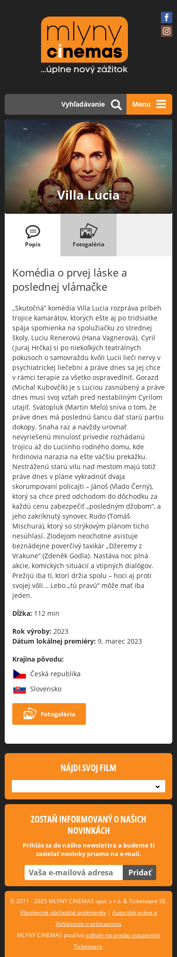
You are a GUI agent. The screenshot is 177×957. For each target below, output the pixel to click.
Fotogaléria (49, 714)
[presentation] (32, 235)
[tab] (32, 235)
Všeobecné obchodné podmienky (63, 912)
